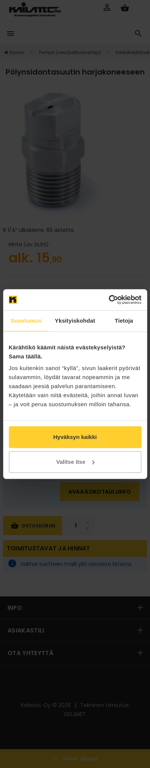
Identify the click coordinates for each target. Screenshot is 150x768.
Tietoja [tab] (124, 320)
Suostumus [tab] (26, 320)
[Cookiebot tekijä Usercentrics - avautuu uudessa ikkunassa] (108, 300)
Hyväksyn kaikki (75, 437)
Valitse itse (75, 462)
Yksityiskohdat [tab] (75, 320)
